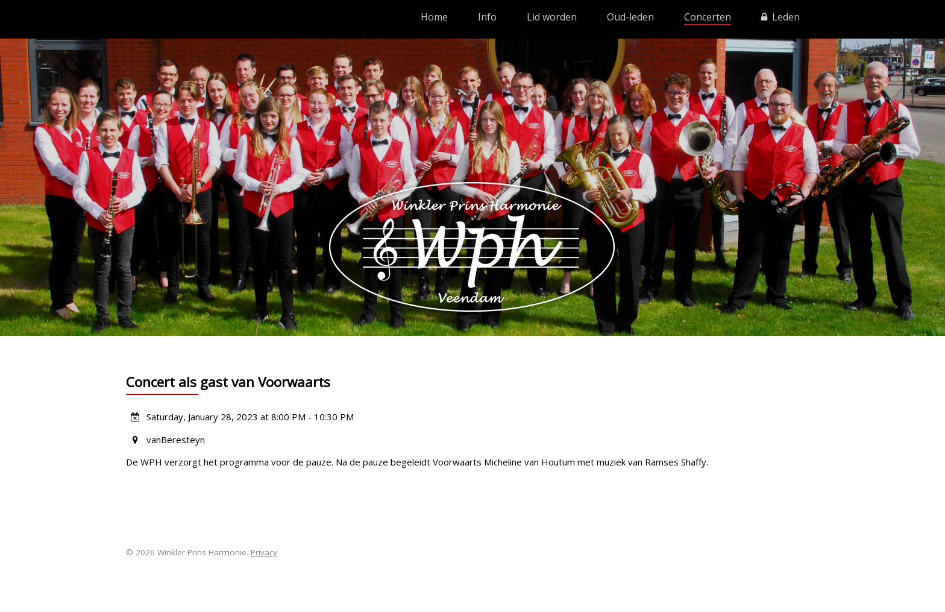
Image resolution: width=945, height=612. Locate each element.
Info (487, 17)
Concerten (707, 17)
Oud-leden (630, 17)
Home (434, 17)
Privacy (264, 552)
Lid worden (552, 17)
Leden (780, 17)
